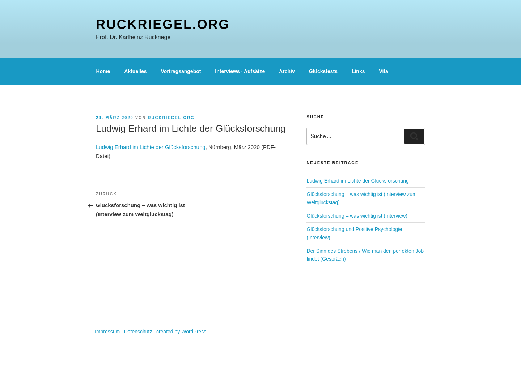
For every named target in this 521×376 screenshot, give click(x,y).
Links (358, 71)
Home (103, 71)
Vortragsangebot (181, 71)
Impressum (107, 331)
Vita (383, 71)
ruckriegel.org (163, 24)
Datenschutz (138, 331)
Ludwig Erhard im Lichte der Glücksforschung (151, 147)
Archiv (287, 71)
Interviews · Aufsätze (240, 71)
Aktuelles (135, 71)
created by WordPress (181, 331)
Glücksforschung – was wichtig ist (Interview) (356, 216)
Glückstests (323, 71)
